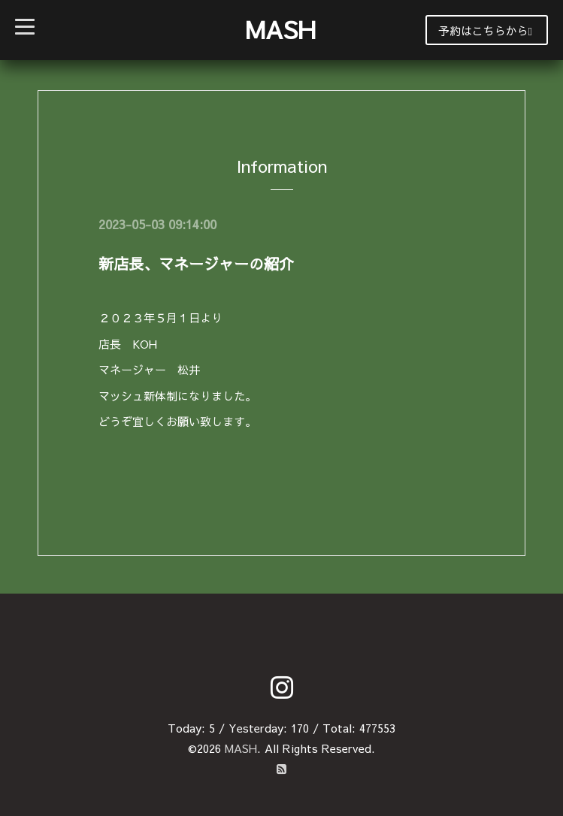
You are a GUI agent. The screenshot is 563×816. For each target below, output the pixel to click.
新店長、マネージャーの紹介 (196, 263)
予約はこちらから (485, 30)
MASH (280, 29)
